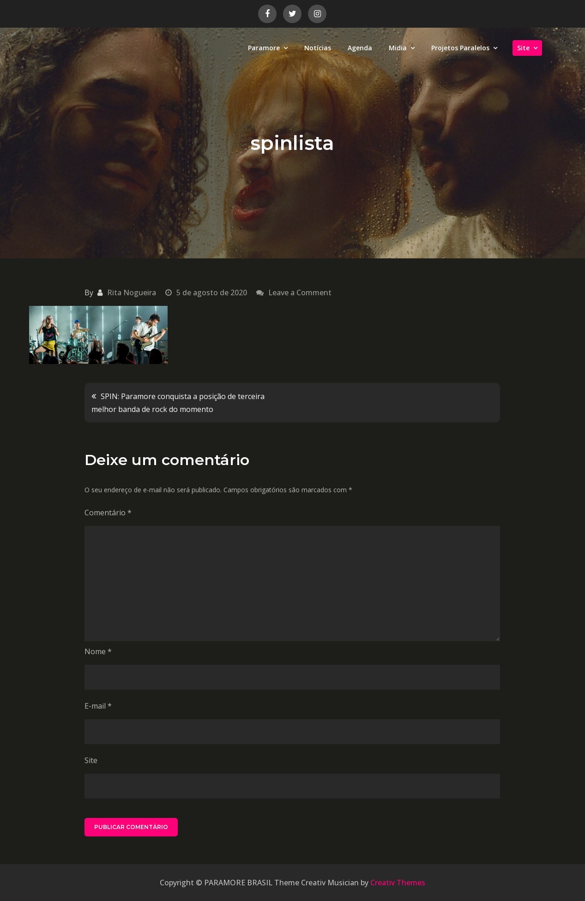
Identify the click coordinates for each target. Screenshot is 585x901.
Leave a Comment (300, 292)
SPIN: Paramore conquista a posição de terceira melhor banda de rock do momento (178, 402)
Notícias (317, 47)
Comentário (108, 512)
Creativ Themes (397, 882)
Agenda (360, 47)
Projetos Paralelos (460, 47)
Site (523, 47)
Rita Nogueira (131, 292)
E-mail (98, 706)
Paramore (264, 47)
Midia (398, 47)
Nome (98, 651)
